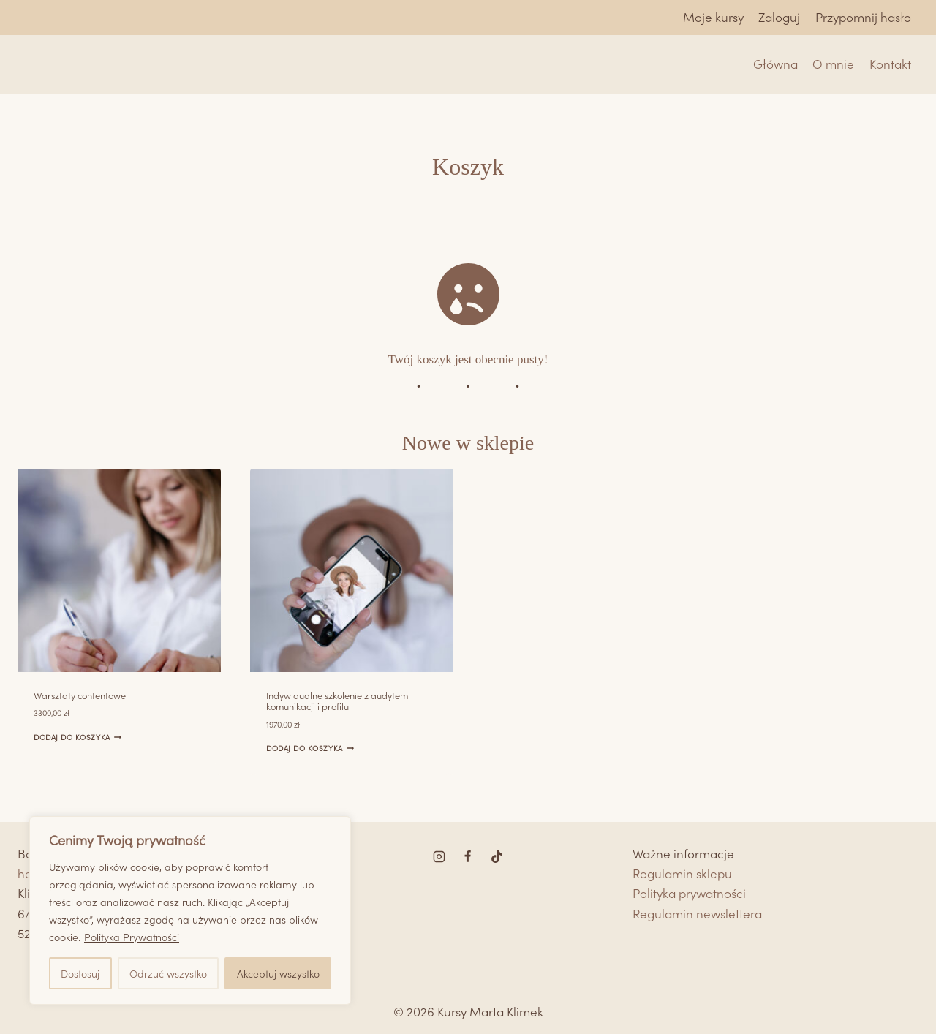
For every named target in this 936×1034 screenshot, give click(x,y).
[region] (190, 910)
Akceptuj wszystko (278, 973)
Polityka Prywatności (131, 936)
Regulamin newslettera (697, 913)
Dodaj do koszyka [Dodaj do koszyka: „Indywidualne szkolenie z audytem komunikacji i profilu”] (309, 747)
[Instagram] (439, 856)
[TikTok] (496, 856)
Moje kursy (713, 17)
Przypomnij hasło (863, 17)
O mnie (833, 63)
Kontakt (890, 63)
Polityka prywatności (689, 893)
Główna (775, 63)
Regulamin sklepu (682, 873)
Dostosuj (80, 973)
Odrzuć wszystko (168, 973)
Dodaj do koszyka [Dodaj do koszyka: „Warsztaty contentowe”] (77, 736)
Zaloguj (779, 17)
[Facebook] (468, 856)
